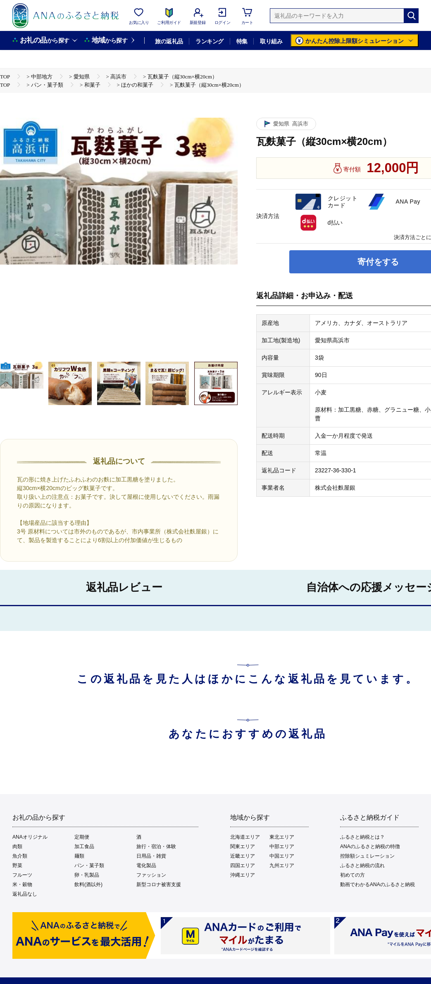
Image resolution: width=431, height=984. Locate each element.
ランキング (209, 41)
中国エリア (281, 856)
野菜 (17, 865)
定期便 (81, 837)
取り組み (271, 41)
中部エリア (281, 846)
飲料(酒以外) (88, 884)
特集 (242, 41)
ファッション (151, 875)
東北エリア (281, 837)
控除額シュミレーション (367, 856)
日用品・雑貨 (151, 856)
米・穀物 (22, 884)
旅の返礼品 (169, 41)
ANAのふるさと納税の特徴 (370, 846)
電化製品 (146, 865)
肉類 (17, 846)
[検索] (411, 15)
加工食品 (84, 846)
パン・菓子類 (89, 865)
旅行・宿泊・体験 (156, 846)
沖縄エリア (242, 875)
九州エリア (281, 865)
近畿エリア (242, 856)
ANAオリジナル (30, 837)
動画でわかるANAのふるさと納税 (377, 884)
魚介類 (19, 856)
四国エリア (242, 865)
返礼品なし (24, 894)
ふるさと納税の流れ (362, 865)
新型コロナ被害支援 (158, 884)
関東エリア (242, 846)
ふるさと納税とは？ (362, 837)
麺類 (79, 856)
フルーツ (22, 875)
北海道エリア (245, 837)
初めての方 (352, 875)
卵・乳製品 (86, 875)
